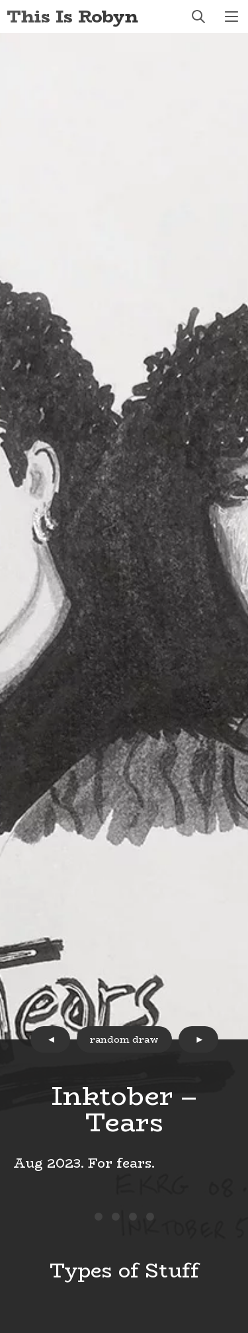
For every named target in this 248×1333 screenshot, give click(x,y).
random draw (124, 1039)
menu (231, 16)
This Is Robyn (72, 16)
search (198, 16)
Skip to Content (0, 0)
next (198, 1039)
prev (50, 1039)
